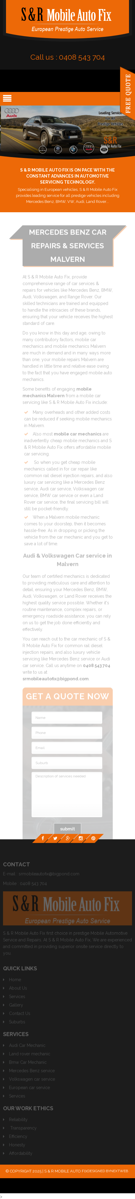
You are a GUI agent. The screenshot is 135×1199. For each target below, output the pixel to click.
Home (15, 981)
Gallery (16, 1006)
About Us (18, 989)
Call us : (67, 57)
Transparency (23, 1129)
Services (17, 997)
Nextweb (119, 1171)
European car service (29, 1089)
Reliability (18, 1121)
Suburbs (17, 1023)
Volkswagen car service (32, 1080)
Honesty (17, 1146)
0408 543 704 (33, 884)
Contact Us (19, 1014)
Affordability (20, 1154)
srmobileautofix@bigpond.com (49, 875)
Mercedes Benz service (32, 1072)
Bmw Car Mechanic (28, 1063)
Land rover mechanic (29, 1055)
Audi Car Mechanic (27, 1046)
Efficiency (18, 1137)
